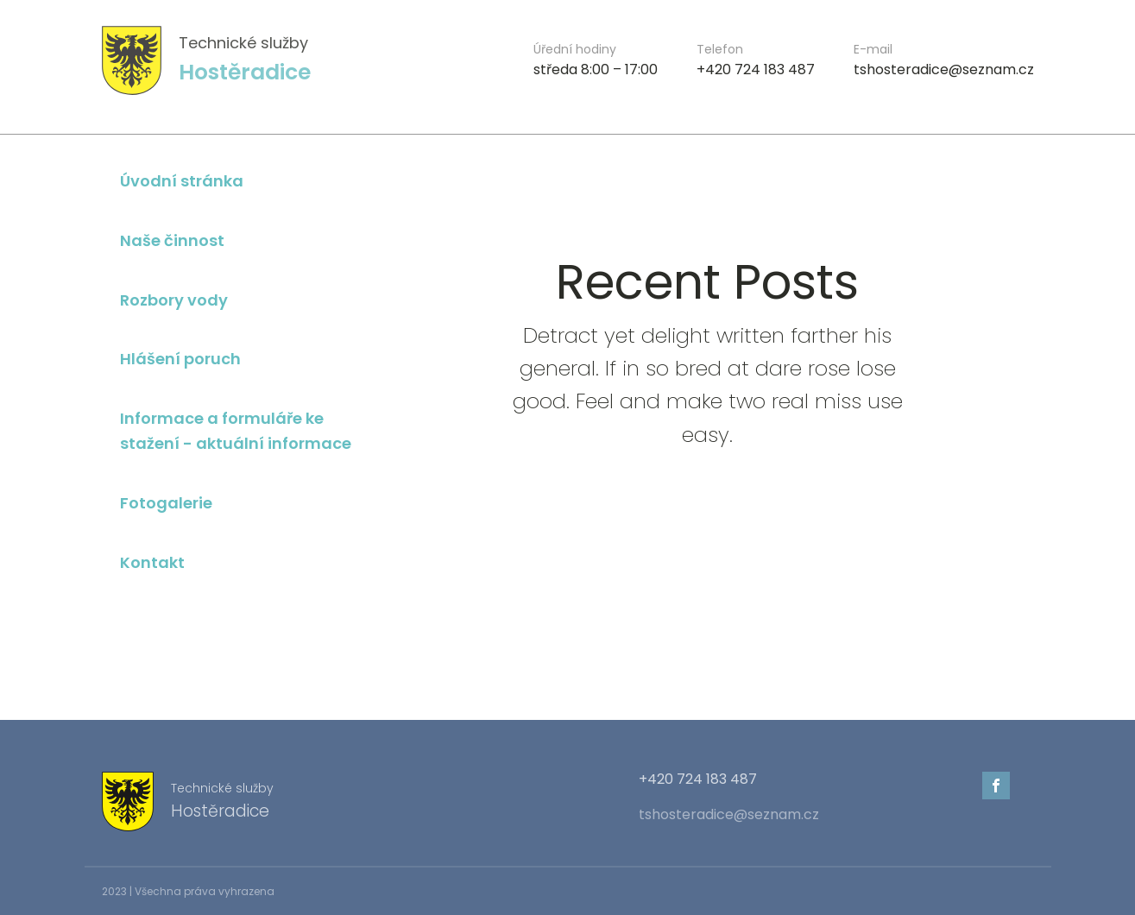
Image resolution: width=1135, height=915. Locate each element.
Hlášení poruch (180, 358)
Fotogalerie (166, 503)
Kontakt (152, 562)
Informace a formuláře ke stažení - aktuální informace (235, 430)
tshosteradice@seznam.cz (729, 814)
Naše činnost (172, 240)
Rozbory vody (174, 300)
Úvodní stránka (181, 181)
